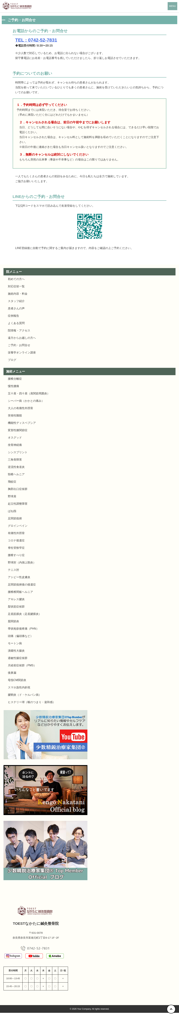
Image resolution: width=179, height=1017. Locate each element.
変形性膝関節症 (17, 430)
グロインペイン (17, 525)
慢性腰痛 (13, 386)
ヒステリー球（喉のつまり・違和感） (31, 702)
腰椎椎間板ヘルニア (20, 591)
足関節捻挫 (15, 518)
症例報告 (13, 315)
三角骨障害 (15, 459)
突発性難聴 (15, 415)
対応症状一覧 (16, 286)
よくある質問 (16, 323)
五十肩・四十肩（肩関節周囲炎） (29, 393)
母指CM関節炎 (17, 680)
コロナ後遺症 (16, 540)
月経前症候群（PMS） (22, 665)
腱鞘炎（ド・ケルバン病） (24, 694)
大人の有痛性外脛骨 (20, 408)
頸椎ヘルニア (16, 474)
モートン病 (15, 643)
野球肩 (12, 496)
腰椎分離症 (15, 378)
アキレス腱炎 (16, 599)
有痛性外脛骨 (16, 533)
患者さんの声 (16, 308)
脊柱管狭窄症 (16, 547)
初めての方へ (16, 279)
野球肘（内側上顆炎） (22, 562)
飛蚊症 (12, 481)
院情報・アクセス (19, 330)
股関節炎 (13, 621)
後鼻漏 (12, 672)
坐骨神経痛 (15, 444)
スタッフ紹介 (16, 301)
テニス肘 (13, 569)
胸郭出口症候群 (17, 489)
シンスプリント (17, 452)
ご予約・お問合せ (19, 345)
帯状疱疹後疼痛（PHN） (23, 628)
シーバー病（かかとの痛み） (26, 400)
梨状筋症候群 (16, 606)
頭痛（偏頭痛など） (20, 635)
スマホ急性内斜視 (19, 687)
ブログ (12, 359)
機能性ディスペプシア (22, 422)
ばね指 (12, 511)
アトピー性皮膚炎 (19, 577)
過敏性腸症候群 (17, 658)
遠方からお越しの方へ (22, 337)
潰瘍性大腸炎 (16, 650)
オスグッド (15, 437)
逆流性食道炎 (16, 466)
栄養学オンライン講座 (22, 352)
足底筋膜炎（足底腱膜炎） (24, 613)
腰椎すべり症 (16, 555)
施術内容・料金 (17, 293)
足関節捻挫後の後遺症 (22, 584)
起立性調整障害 (17, 503)
